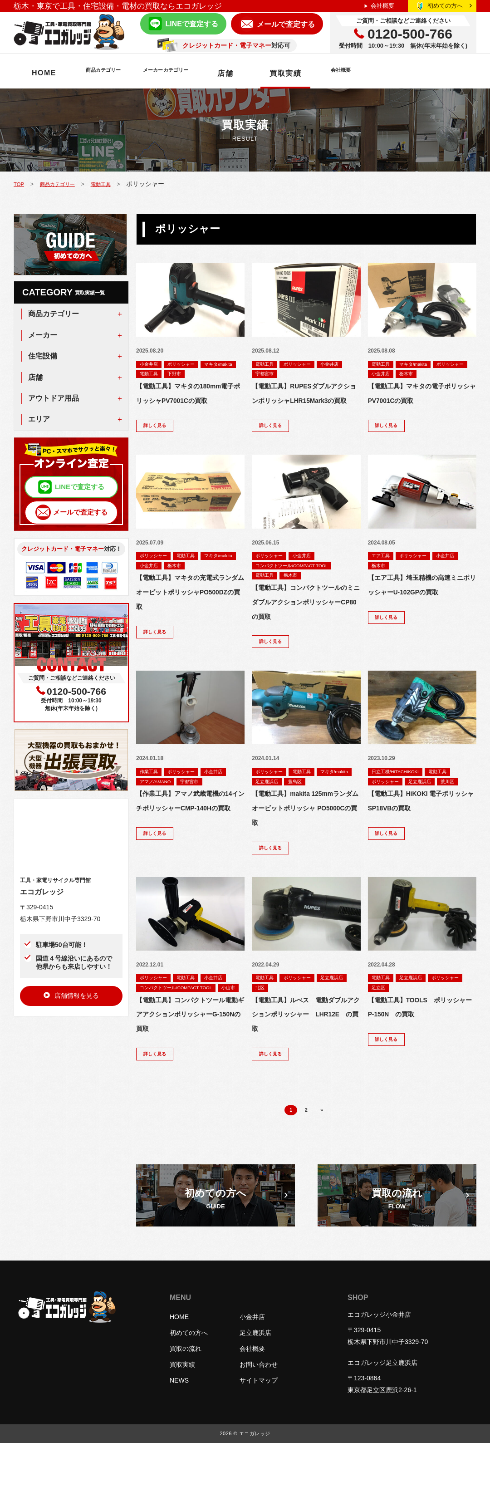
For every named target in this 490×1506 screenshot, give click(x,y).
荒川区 (380, 815)
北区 (300, 1025)
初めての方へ (449, 5)
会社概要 (382, 5)
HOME (44, 73)
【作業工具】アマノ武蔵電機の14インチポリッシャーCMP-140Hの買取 (190, 842)
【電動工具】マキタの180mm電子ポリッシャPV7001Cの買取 (188, 402)
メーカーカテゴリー (220, 73)
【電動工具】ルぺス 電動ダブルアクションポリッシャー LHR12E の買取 (306, 1052)
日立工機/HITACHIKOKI (401, 794)
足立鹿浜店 (315, 804)
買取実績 (360, 73)
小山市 (149, 1046)
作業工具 (151, 794)
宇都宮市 (300, 374)
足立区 (424, 1025)
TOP (20, 183)
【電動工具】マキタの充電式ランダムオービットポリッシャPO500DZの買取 (190, 611)
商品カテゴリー (120, 73)
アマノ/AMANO (192, 804)
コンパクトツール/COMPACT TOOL (300, 584)
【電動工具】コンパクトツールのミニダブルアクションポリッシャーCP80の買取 (306, 622)
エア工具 (383, 573)
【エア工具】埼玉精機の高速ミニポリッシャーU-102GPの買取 (422, 611)
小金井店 (151, 364)
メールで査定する (286, 24)
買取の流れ (185, 1411)
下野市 (227, 374)
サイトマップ (259, 1443)
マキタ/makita (158, 374)
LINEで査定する (191, 24)
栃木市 (458, 374)
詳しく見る (158, 442)
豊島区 (264, 815)
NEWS (179, 1443)
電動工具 (115, 183)
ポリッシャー (190, 364)
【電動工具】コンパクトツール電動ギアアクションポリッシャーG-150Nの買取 (190, 1073)
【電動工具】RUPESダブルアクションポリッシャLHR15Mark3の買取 (304, 402)
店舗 (300, 73)
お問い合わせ (259, 1427)
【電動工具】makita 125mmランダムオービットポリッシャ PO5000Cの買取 (305, 842)
